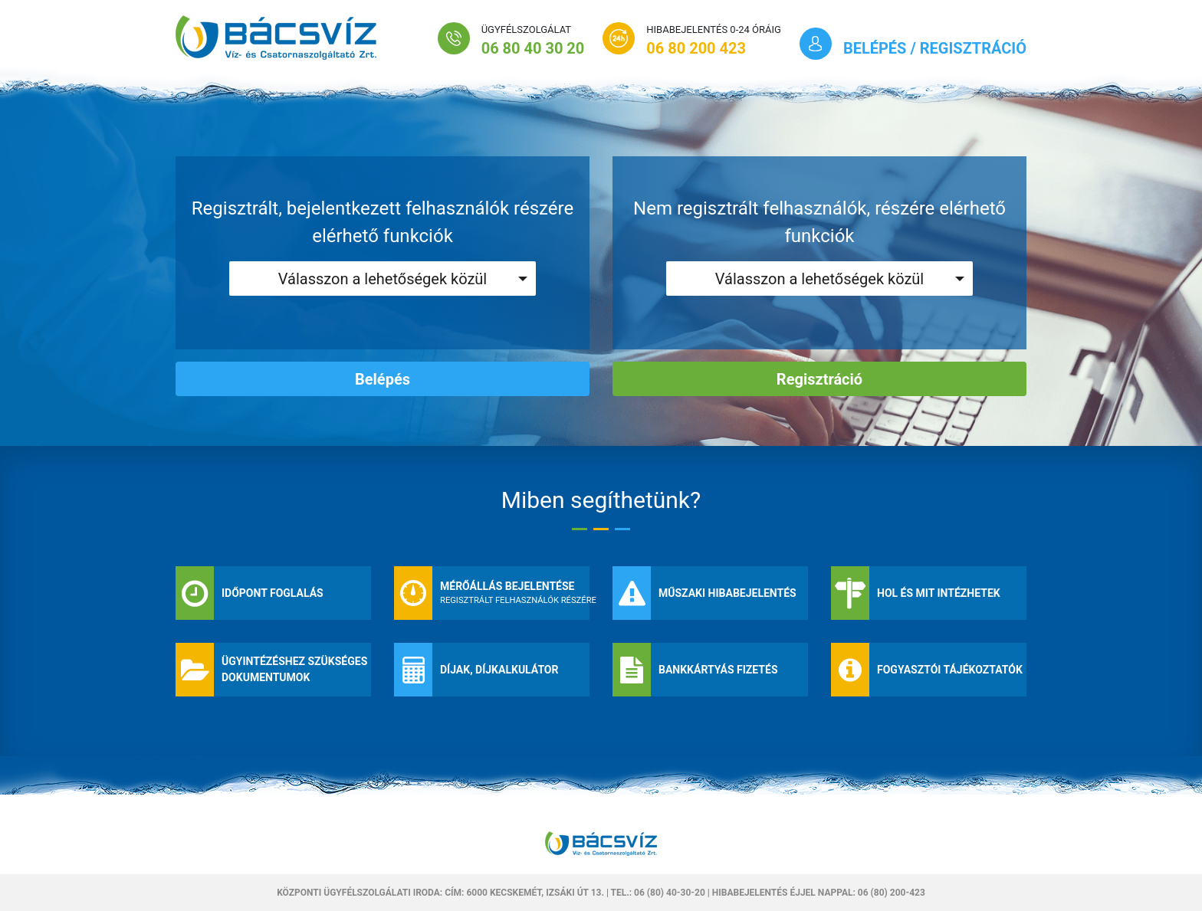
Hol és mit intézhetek (938, 593)
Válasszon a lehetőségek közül (382, 279)
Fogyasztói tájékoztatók (950, 670)
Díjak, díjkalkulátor (499, 670)
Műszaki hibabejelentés (727, 593)
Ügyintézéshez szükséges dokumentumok (294, 669)
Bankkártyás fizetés (718, 670)
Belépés (382, 379)
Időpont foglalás (272, 593)
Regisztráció (819, 379)
